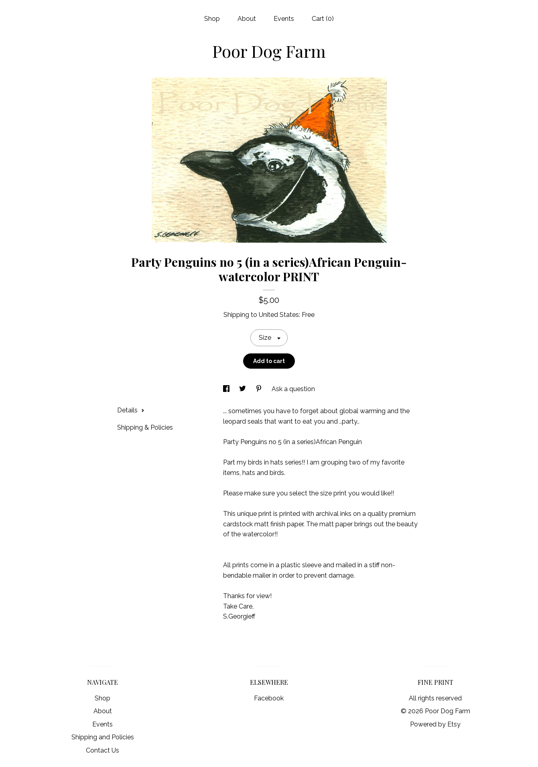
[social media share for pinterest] (260, 389)
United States (279, 315)
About (247, 18)
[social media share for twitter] (243, 389)
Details (130, 410)
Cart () (323, 18)
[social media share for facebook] (227, 389)
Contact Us (102, 750)
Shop (212, 18)
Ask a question (293, 389)
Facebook (269, 698)
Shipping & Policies (145, 427)
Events (284, 18)
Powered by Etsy (435, 724)
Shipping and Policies (102, 737)
